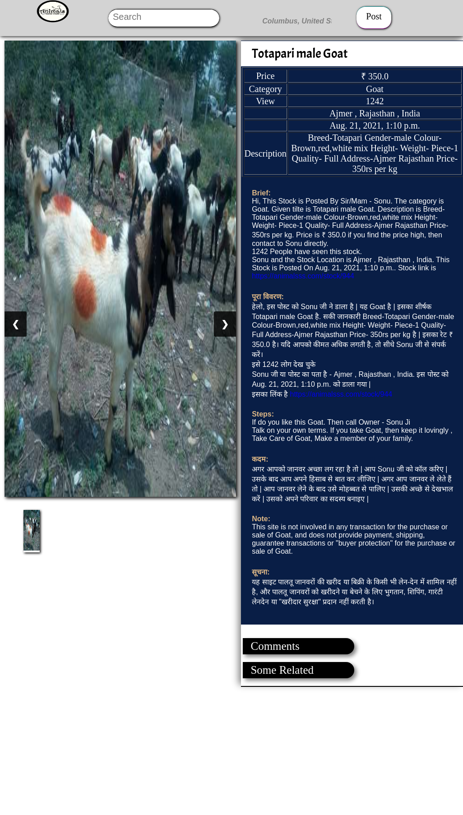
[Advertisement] (231, 750)
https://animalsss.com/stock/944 (303, 276)
